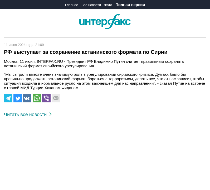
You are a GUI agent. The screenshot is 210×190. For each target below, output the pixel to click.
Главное (71, 5)
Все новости (91, 5)
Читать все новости (28, 114)
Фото (108, 5)
